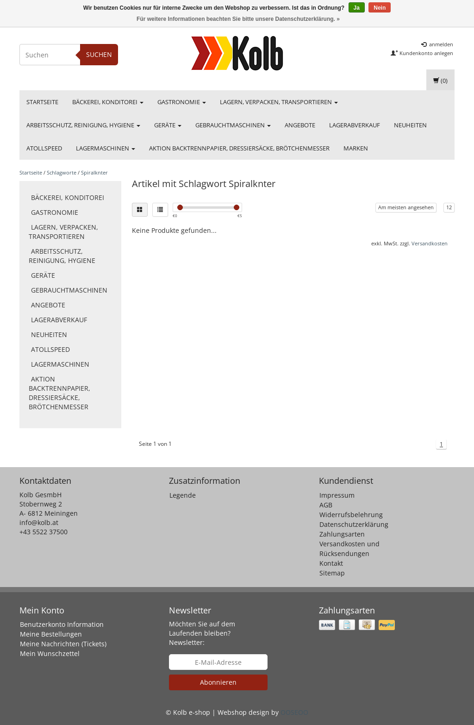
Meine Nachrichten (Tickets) (63, 643)
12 (449, 207)
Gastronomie (181, 102)
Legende (182, 495)
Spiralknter (94, 172)
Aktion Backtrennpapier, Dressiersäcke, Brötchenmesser (239, 148)
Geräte (167, 125)
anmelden (437, 44)
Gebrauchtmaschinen (233, 125)
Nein (380, 8)
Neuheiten (410, 125)
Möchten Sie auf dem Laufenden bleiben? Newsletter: (202, 633)
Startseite (42, 102)
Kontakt (331, 563)
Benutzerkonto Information (62, 624)
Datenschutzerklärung (353, 524)
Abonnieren (218, 682)
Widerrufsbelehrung (351, 514)
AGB (325, 504)
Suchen (99, 54)
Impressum (337, 495)
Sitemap (332, 573)
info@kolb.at (38, 522)
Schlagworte (61, 172)
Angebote (300, 125)
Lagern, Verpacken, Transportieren (279, 102)
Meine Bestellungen (51, 634)
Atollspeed (44, 148)
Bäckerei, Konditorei (107, 102)
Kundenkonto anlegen (422, 53)
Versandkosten (430, 243)
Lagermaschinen (105, 148)
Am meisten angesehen (406, 207)
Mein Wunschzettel (50, 653)
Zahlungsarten (342, 534)
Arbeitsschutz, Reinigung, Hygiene (83, 125)
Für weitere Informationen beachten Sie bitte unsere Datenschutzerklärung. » (238, 19)
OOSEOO (294, 712)
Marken (355, 148)
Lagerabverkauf (354, 125)
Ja (357, 8)
